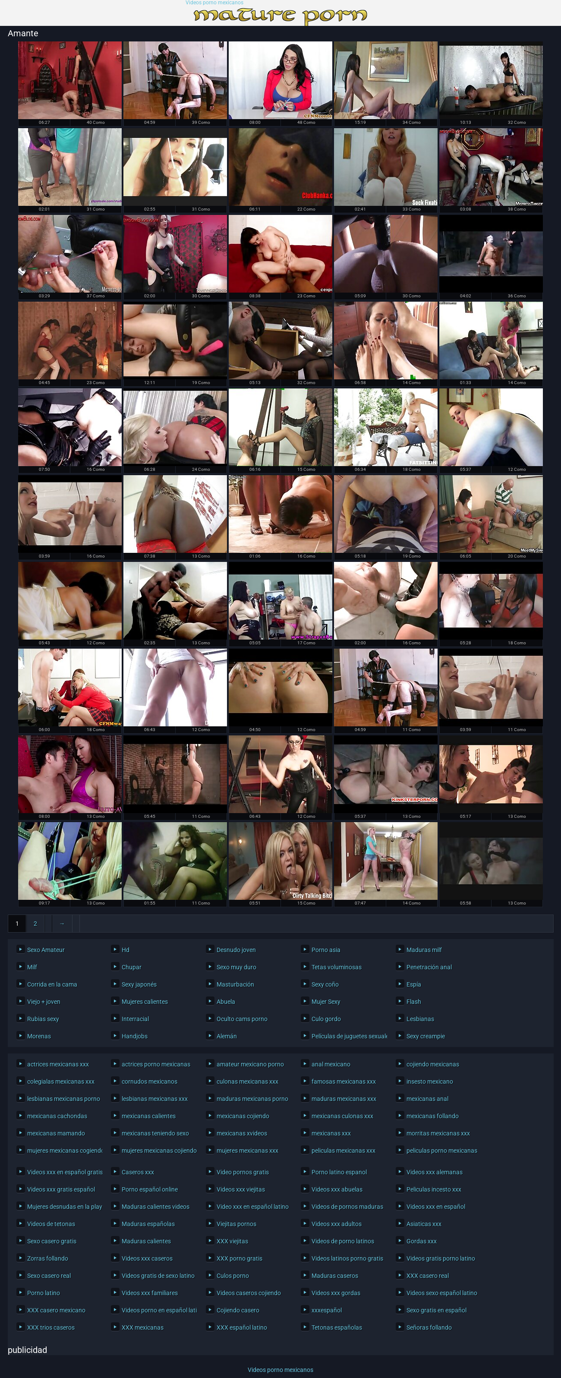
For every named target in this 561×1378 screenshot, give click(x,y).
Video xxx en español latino (252, 1206)
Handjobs (135, 1036)
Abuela (226, 1001)
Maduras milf (424, 949)
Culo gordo (326, 1018)
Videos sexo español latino (442, 1293)
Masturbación (235, 984)
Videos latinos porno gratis (347, 1258)
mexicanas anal (427, 1098)
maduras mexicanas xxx (344, 1098)
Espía (414, 984)
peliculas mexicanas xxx (343, 1150)
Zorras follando (47, 1258)
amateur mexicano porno (250, 1064)
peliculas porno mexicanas (442, 1150)
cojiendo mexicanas (433, 1064)
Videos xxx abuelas (337, 1189)
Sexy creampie (426, 1036)
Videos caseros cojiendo (249, 1293)
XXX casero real (428, 1275)
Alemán (227, 1036)
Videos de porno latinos (343, 1241)
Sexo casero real (49, 1275)
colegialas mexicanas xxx (61, 1081)
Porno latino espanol (339, 1172)
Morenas (39, 1036)
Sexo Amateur (46, 949)
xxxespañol (327, 1310)
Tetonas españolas (337, 1327)
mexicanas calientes (149, 1116)
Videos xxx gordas (336, 1293)
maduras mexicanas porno (252, 1098)
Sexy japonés (139, 984)
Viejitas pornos (236, 1223)
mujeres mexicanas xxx (247, 1150)
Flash (414, 1001)
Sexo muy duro (236, 967)
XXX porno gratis (239, 1258)
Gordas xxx (422, 1241)
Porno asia (326, 949)
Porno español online (150, 1189)
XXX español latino (242, 1327)
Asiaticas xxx (424, 1223)
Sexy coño (325, 984)
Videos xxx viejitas (241, 1189)
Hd (125, 949)
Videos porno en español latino (157, 1310)
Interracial (135, 1018)
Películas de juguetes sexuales (347, 1036)
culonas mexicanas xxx (247, 1081)
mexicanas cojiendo (243, 1116)
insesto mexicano (430, 1081)
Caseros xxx (138, 1172)
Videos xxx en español (436, 1206)
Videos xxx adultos (337, 1223)
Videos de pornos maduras (347, 1206)
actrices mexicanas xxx (58, 1064)
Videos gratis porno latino (441, 1258)
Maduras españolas (148, 1223)
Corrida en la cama (52, 984)
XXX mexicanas (143, 1327)
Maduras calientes (146, 1241)
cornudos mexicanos (149, 1081)
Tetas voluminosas (337, 967)
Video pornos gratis (243, 1172)
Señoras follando (429, 1327)
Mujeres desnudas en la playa (62, 1206)
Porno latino (43, 1293)
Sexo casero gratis (51, 1241)
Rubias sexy (43, 1018)
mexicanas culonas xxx (342, 1116)
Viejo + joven (43, 1001)
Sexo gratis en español (436, 1310)
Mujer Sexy (326, 1001)
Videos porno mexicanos (214, 3)
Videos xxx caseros (147, 1258)
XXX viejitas (232, 1241)
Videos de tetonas (51, 1223)
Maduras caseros (335, 1275)
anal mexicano (331, 1064)
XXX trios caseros (51, 1327)
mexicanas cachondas (57, 1116)
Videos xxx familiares (150, 1293)
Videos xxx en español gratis (62, 1172)
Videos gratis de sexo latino (157, 1275)
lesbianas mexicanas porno (62, 1098)
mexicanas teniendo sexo (155, 1133)
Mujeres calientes (145, 1001)
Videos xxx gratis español (61, 1189)
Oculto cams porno (242, 1018)
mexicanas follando (433, 1116)
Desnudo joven (236, 949)
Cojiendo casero (238, 1310)
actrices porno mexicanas (156, 1064)
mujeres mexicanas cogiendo (62, 1150)
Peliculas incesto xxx (434, 1189)
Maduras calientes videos (155, 1206)
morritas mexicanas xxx (438, 1133)
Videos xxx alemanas (435, 1172)
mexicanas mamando (56, 1133)
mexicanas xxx (331, 1133)
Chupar (132, 967)
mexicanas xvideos (242, 1133)
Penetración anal (429, 967)
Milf (32, 967)
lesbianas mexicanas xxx (155, 1098)
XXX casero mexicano (56, 1310)
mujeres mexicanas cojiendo (157, 1150)
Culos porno (233, 1275)
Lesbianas (420, 1018)
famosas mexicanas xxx (344, 1081)
